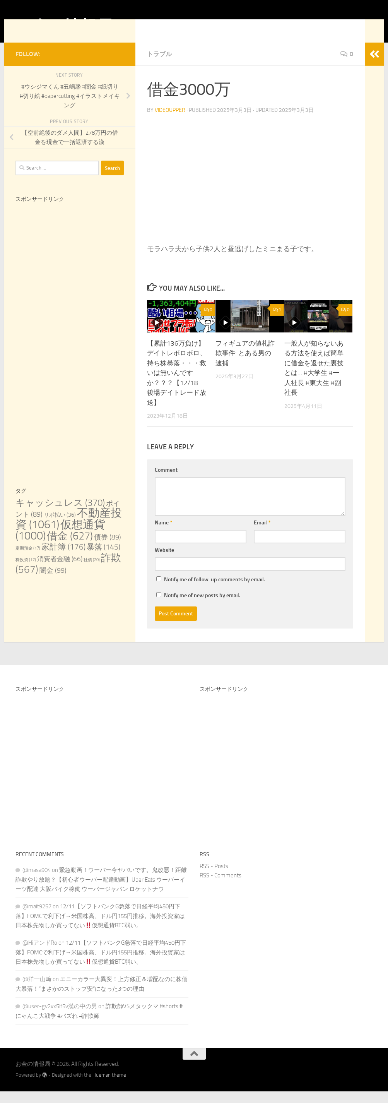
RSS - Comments (220, 887)
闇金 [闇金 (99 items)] (53, 582)
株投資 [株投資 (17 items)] (25, 571)
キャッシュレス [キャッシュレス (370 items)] (60, 514)
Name (163, 534)
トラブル (159, 65)
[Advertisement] (69, 284)
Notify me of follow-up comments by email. (214, 591)
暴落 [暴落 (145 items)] (103, 558)
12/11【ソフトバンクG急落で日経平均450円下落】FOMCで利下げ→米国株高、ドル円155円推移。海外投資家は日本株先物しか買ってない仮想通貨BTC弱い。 (100, 927)
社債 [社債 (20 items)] (92, 571)
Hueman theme (109, 1086)
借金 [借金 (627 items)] (70, 547)
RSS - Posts (214, 877)
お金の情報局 (64, 26)
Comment (166, 481)
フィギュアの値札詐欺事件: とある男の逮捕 (245, 365)
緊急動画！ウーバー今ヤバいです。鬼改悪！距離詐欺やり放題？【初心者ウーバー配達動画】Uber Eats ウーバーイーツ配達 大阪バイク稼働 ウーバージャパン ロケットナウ (101, 891)
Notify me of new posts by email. (202, 607)
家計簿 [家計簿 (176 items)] (63, 558)
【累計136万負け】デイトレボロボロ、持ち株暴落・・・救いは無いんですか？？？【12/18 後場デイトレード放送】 (176, 384)
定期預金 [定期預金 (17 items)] (27, 559)
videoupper (170, 121)
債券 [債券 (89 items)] (107, 549)
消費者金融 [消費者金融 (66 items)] (59, 570)
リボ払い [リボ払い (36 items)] (60, 526)
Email (262, 534)
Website (164, 561)
